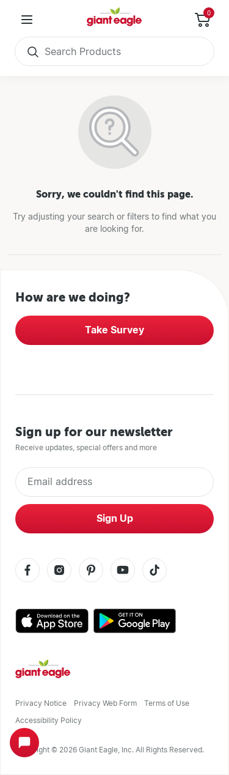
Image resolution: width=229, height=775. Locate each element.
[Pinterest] (91, 571)
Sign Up (114, 518)
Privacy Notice (41, 703)
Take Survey (114, 330)
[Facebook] (27, 571)
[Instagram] (59, 571)
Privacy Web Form (105, 703)
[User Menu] (27, 19)
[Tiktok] (154, 571)
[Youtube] (123, 571)
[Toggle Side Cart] (202, 19)
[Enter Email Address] (114, 482)
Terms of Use (166, 703)
